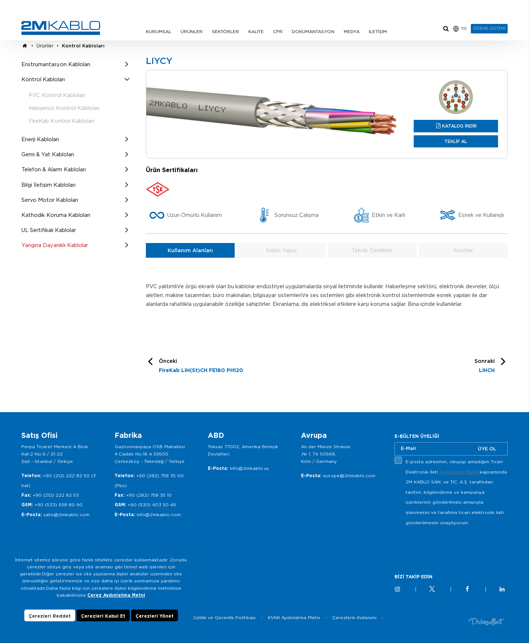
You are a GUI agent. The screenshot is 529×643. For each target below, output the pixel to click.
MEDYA (352, 31)
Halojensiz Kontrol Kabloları (64, 108)
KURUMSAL (158, 31)
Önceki (201, 366)
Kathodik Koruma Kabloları (55, 215)
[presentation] (451, 545)
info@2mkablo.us (249, 468)
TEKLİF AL (455, 141)
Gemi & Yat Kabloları (47, 154)
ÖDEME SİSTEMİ (489, 28)
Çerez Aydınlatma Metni (116, 595)
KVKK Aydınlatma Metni (294, 617)
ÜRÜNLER (192, 31)
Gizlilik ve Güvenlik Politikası (224, 617)
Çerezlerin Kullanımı (354, 617)
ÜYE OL (487, 448)
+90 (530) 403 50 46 (152, 504)
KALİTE (256, 31)
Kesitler (463, 250)
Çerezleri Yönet (155, 616)
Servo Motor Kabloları (49, 200)
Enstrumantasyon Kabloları (55, 64)
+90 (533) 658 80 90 (59, 504)
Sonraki (484, 366)
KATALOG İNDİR (459, 126)
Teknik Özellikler (372, 250)
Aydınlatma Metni (458, 472)
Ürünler (44, 46)
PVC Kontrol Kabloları (57, 95)
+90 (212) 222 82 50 (66, 475)
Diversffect (486, 621)
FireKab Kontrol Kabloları (61, 121)
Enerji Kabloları (40, 139)
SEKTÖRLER (225, 31)
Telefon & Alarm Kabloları (53, 169)
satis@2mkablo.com (66, 514)
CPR (278, 31)
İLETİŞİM (378, 31)
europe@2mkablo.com (349, 475)
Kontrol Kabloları (83, 46)
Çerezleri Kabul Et (103, 616)
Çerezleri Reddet (50, 616)
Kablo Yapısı (281, 250)
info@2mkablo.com (159, 514)
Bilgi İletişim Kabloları (48, 185)
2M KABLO (60, 28)
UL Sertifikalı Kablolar (48, 230)
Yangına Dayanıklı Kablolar (54, 245)
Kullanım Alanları (190, 250)
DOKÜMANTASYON (313, 31)
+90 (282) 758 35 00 (160, 475)
